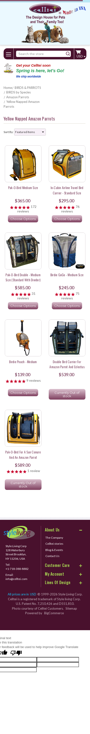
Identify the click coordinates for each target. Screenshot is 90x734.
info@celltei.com (16, 579)
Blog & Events (54, 550)
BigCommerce (54, 613)
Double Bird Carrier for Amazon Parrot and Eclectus (66, 364)
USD (81, 56)
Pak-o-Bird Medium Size (23, 187)
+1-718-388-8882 (17, 569)
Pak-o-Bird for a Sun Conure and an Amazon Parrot (23, 454)
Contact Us (52, 556)
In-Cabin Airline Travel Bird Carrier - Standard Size (67, 190)
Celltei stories (54, 543)
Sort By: (8, 132)
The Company (54, 537)
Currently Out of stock (66, 394)
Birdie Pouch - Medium (23, 361)
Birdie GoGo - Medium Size (67, 274)
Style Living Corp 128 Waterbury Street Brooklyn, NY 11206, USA (16, 552)
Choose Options (23, 219)
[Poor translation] (16, 653)
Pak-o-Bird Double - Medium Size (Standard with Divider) (23, 277)
